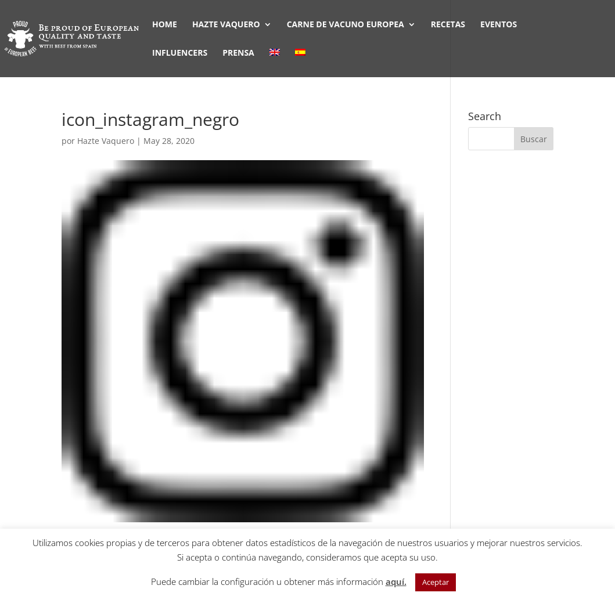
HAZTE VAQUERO (226, 25)
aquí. (396, 581)
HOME (164, 25)
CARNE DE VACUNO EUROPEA (345, 25)
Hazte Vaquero (105, 140)
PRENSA (238, 53)
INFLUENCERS (179, 53)
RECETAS (448, 25)
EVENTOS (498, 25)
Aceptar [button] (435, 582)
